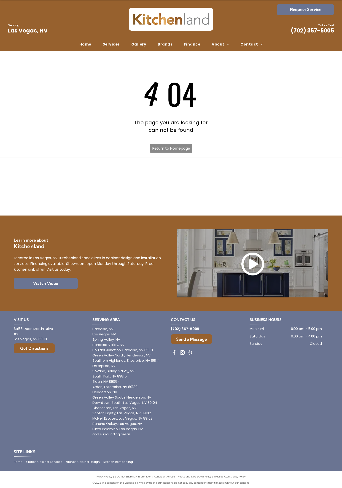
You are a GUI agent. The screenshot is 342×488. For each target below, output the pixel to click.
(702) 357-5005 (312, 30)
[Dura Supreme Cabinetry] (171, 199)
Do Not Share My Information (134, 476)
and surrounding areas (111, 434)
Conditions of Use (164, 476)
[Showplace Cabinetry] (275, 199)
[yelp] (190, 353)
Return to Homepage (171, 148)
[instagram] (182, 353)
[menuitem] (85, 44)
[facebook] (174, 353)
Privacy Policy (104, 476)
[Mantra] (275, 174)
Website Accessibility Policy (229, 476)
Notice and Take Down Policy (194, 476)
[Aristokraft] (67, 199)
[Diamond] (67, 174)
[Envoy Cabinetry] (171, 174)
